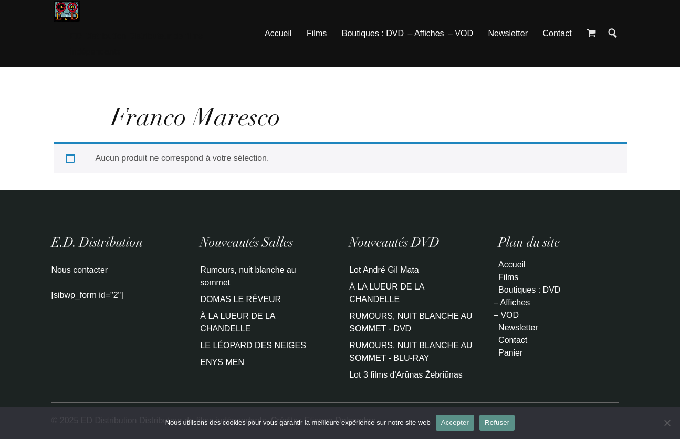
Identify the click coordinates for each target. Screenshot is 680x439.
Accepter (455, 422)
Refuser (497, 422)
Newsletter (508, 33)
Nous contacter (79, 269)
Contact (556, 33)
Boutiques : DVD (373, 33)
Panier (510, 352)
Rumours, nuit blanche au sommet (248, 276)
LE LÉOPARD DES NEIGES (253, 345)
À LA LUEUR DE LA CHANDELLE (237, 322)
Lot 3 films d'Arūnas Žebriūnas (406, 374)
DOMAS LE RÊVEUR (240, 299)
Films (317, 33)
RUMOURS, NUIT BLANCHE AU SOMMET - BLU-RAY (410, 351)
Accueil (278, 33)
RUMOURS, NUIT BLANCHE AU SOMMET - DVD (410, 322)
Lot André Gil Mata (384, 269)
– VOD (460, 33)
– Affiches (425, 33)
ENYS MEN (222, 362)
